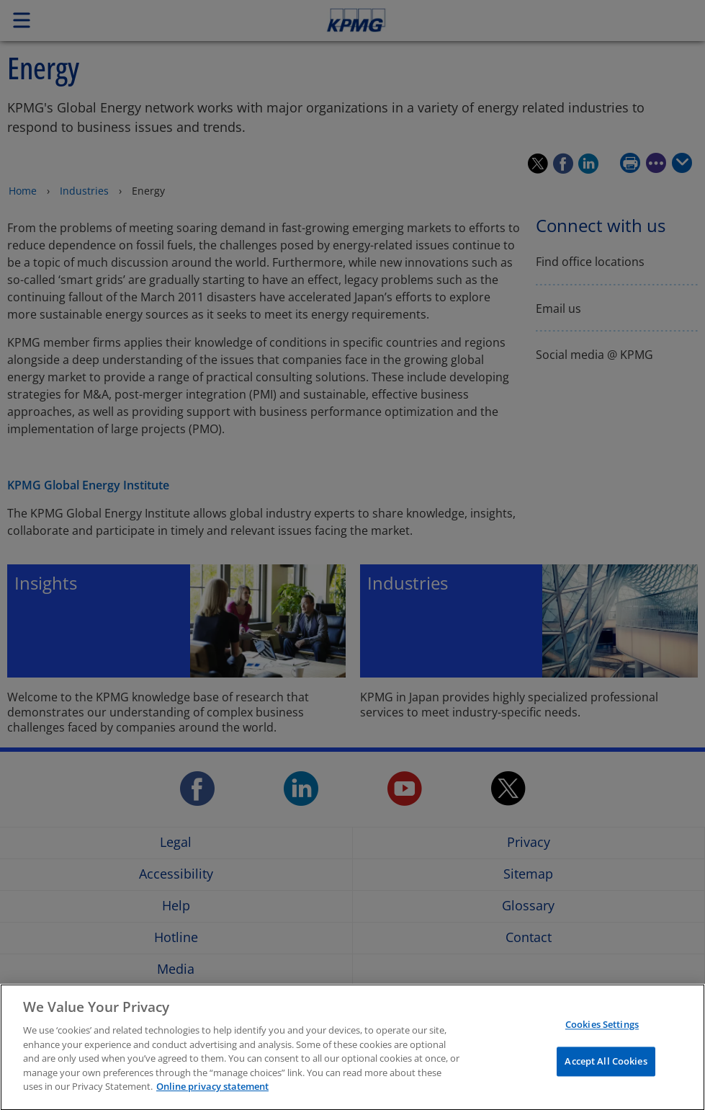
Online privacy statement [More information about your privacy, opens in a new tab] (212, 1094)
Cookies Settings (602, 1032)
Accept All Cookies (606, 1068)
